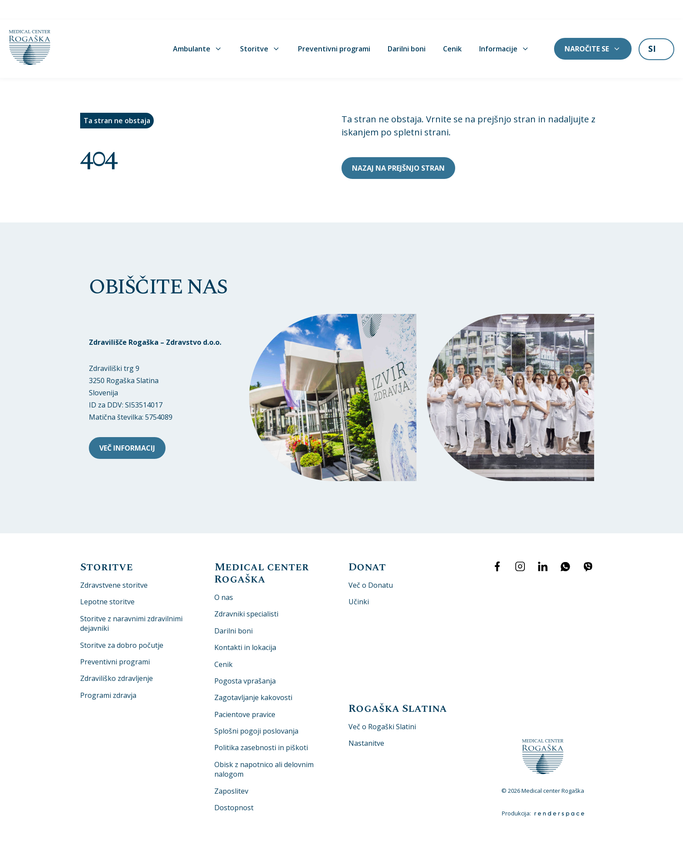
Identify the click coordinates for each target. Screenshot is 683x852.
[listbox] (656, 30)
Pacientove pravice (244, 694)
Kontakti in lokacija (245, 628)
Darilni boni (407, 29)
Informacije (504, 29)
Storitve (260, 29)
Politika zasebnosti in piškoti (261, 728)
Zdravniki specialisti (246, 594)
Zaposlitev (231, 771)
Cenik (452, 29)
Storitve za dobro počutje (121, 625)
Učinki (358, 582)
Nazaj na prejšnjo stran (398, 148)
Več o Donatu (370, 565)
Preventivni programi (334, 29)
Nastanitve (366, 723)
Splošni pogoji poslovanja (256, 711)
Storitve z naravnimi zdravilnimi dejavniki (131, 603)
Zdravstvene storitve (114, 565)
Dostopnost (234, 788)
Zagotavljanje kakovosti (253, 678)
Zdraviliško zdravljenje (116, 658)
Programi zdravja (108, 675)
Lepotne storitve (107, 582)
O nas (223, 578)
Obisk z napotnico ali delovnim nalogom (264, 749)
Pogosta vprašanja (245, 661)
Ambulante (198, 29)
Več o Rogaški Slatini (382, 706)
